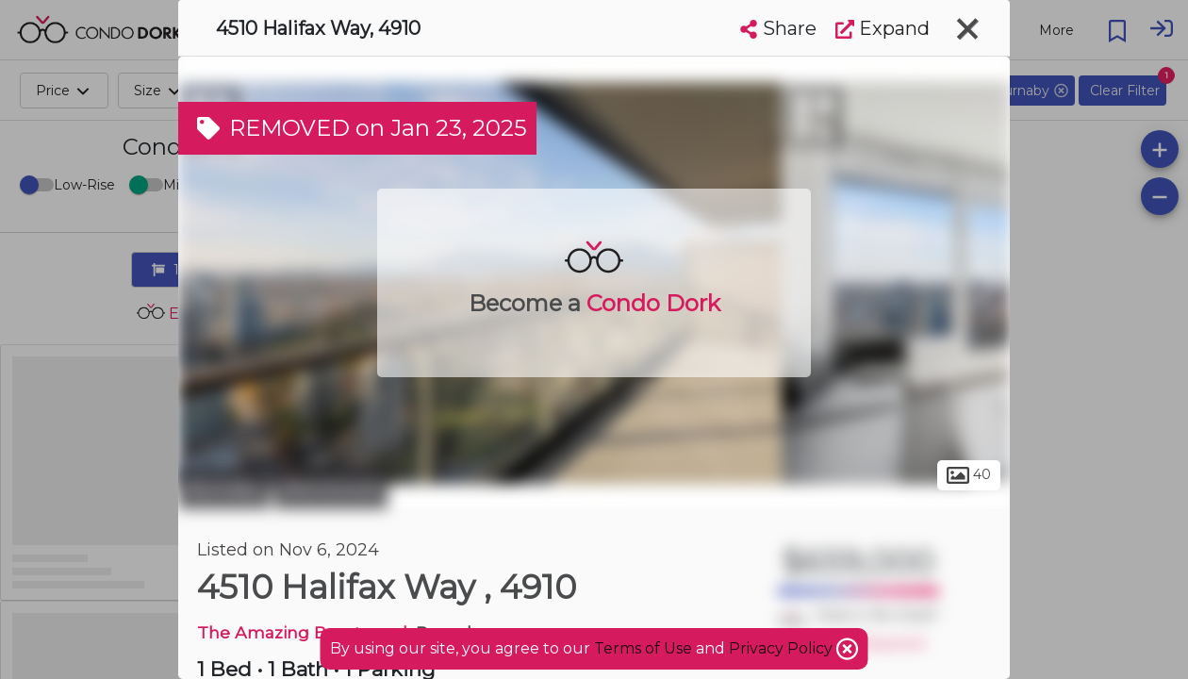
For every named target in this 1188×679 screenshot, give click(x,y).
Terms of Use (643, 648)
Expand (882, 28)
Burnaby (224, 488)
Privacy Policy (782, 648)
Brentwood (331, 488)
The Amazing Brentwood (302, 632)
